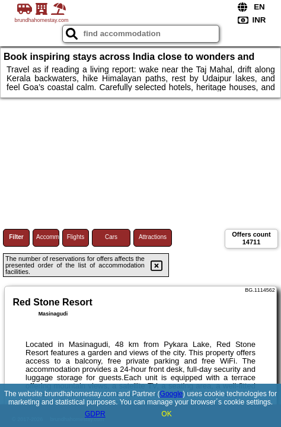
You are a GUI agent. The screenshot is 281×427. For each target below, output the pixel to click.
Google (171, 394)
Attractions (153, 237)
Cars (111, 237)
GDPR (95, 414)
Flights (75, 237)
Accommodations (47, 237)
